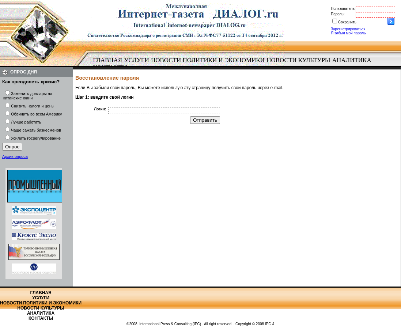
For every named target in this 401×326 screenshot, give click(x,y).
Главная (107, 60)
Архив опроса (15, 156)
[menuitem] (107, 60)
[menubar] (234, 64)
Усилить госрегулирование (36, 138)
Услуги (136, 60)
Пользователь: (343, 9)
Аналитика (351, 60)
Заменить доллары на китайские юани (27, 95)
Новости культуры (298, 60)
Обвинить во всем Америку (36, 114)
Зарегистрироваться (348, 29)
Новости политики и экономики (208, 60)
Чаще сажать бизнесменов (36, 130)
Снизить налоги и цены (32, 106)
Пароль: (337, 14)
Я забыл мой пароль (348, 33)
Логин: (100, 109)
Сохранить (347, 22)
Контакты (41, 318)
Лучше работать (26, 122)
